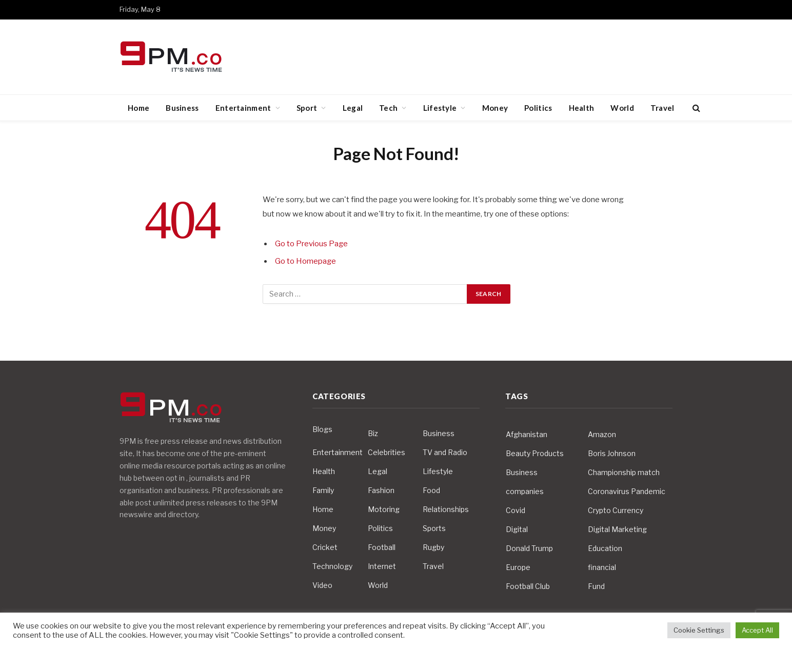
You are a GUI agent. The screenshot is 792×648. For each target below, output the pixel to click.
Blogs (322, 429)
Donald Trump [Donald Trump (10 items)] (529, 548)
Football (381, 547)
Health (582, 107)
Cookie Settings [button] (699, 630)
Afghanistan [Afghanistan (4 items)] (526, 434)
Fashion (381, 490)
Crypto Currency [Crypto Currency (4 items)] (615, 510)
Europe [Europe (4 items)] (518, 567)
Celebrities (386, 452)
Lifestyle (440, 107)
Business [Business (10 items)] (522, 472)
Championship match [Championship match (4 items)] (624, 472)
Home (138, 107)
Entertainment (243, 107)
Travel (662, 107)
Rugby (433, 547)
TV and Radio (445, 452)
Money (495, 107)
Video (322, 585)
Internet (382, 566)
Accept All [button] (757, 630)
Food (431, 490)
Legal (353, 107)
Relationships (446, 509)
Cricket (325, 547)
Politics (538, 107)
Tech (388, 107)
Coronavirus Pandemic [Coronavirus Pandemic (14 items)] (626, 491)
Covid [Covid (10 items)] (515, 510)
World (622, 107)
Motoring (384, 509)
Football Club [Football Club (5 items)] (528, 586)
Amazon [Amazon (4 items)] (602, 434)
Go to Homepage (305, 261)
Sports (434, 528)
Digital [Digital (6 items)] (517, 529)
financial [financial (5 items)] (602, 567)
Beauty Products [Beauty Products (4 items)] (535, 453)
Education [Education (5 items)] (605, 548)
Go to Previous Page (311, 243)
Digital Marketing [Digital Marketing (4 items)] (617, 529)
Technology (332, 566)
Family (323, 490)
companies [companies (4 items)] (525, 491)
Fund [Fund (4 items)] (596, 586)
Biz (373, 433)
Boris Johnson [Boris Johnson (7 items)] (612, 453)
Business (182, 107)
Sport (307, 107)
